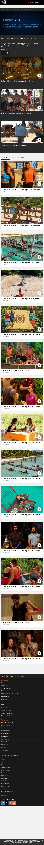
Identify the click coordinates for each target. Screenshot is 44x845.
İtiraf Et (3, 704)
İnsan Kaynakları (5, 775)
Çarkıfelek (3, 728)
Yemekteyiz (4, 753)
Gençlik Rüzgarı (5, 702)
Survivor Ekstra (5, 708)
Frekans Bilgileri (5, 778)
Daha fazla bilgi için (27, 842)
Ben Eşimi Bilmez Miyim (7, 722)
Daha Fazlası (4, 795)
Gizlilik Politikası (5, 781)
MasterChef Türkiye (6, 739)
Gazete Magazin (5, 696)
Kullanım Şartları (5, 786)
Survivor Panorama (6, 710)
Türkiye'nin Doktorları (6, 713)
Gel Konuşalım (5, 699)
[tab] (5, 158)
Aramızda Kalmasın (6, 688)
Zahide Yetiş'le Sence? (7, 716)
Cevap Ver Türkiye (5, 725)
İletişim (3, 773)
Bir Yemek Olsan (5, 690)
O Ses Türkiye (4, 741)
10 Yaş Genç (4, 682)
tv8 (3, 9)
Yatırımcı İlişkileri (5, 767)
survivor (7, 9)
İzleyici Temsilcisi (5, 770)
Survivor (3, 747)
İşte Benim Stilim (5, 733)
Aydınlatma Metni (6, 789)
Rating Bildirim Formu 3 (7, 791)
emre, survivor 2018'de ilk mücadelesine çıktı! (21, 9)
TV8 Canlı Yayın (32, 2)
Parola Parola (4, 744)
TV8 (2, 762)
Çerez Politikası (5, 783)
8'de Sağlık (4, 685)
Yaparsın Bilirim (5, 750)
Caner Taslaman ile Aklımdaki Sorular (11, 693)
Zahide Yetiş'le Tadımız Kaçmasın (9, 755)
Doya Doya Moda (5, 730)
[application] (22, 23)
